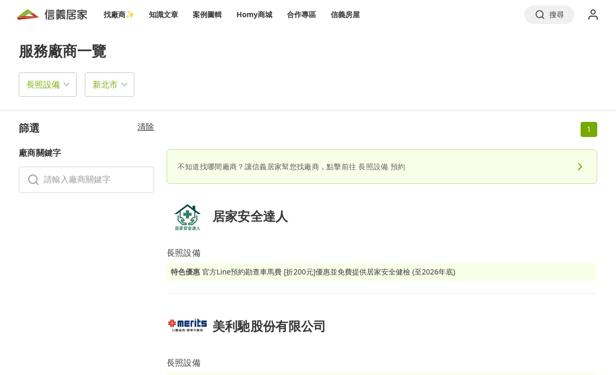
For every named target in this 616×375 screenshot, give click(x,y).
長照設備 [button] (43, 84)
